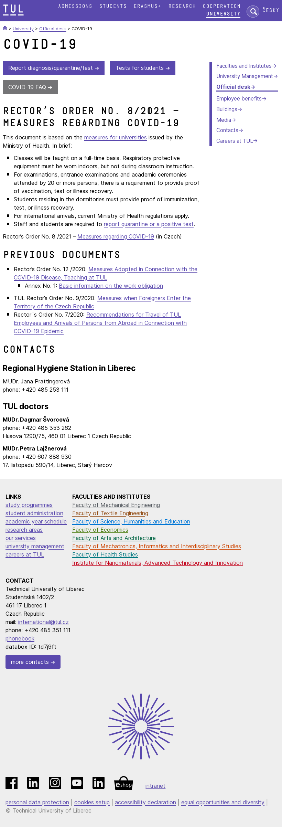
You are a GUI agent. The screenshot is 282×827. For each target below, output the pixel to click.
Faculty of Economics (100, 529)
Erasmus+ (147, 6)
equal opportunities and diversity (222, 802)
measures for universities (115, 137)
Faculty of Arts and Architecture (114, 537)
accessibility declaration (145, 802)
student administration (34, 513)
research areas (24, 529)
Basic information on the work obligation (111, 285)
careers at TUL (25, 554)
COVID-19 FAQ (27, 87)
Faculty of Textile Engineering (110, 513)
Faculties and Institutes (244, 66)
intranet (155, 785)
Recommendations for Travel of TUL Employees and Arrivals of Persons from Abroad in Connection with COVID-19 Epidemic (100, 323)
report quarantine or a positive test (149, 224)
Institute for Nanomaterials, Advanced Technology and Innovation (157, 562)
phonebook (20, 638)
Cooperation (221, 6)
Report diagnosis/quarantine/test (50, 67)
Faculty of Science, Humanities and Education (131, 521)
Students (113, 6)
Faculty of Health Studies (105, 554)
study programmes (29, 504)
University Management (244, 76)
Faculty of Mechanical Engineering (116, 504)
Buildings (226, 109)
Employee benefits (239, 98)
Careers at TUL (234, 141)
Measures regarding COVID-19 (115, 236)
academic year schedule (36, 521)
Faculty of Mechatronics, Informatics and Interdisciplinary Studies (156, 546)
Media (223, 120)
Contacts (227, 130)
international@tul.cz (43, 621)
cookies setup (92, 802)
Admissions (75, 6)
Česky (270, 10)
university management (35, 546)
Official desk (233, 87)
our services (21, 537)
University (223, 14)
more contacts (30, 661)
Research (182, 6)
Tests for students (140, 67)
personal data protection (37, 802)
